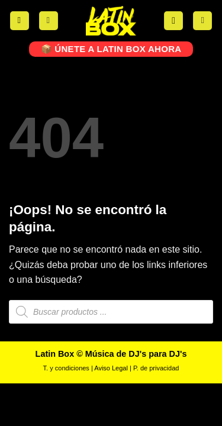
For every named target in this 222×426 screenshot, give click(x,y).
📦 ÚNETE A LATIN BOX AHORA (111, 49)
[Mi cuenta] (48, 21)
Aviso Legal (111, 368)
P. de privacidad (156, 368)
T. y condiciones (66, 368)
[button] (19, 21)
